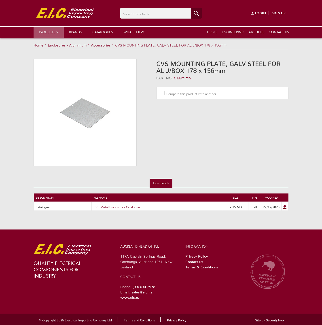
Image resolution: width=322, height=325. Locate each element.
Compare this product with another (189, 93)
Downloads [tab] (161, 183)
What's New (133, 32)
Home (212, 32)
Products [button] (48, 32)
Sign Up (279, 13)
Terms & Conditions (201, 266)
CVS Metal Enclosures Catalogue (116, 206)
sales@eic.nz (141, 291)
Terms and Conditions (139, 319)
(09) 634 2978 (144, 286)
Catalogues (102, 32)
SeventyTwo (275, 319)
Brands (75, 32)
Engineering (233, 32)
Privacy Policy (196, 255)
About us (256, 32)
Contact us (279, 32)
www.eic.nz (130, 296)
